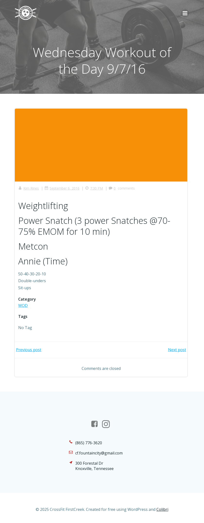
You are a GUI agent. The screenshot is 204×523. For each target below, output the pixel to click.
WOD (23, 305)
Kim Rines (28, 188)
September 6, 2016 (62, 188)
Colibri (162, 510)
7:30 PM (94, 188)
